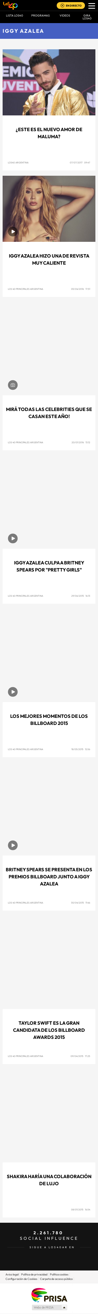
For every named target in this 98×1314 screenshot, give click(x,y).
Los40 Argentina (18, 162)
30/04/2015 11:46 (80, 902)
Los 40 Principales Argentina (25, 288)
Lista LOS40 (14, 15)
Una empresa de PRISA (49, 1294)
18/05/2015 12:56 (80, 749)
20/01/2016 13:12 (81, 442)
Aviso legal (12, 1274)
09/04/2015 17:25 (80, 1056)
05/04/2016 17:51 (80, 288)
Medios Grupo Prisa (49, 1307)
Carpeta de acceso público (56, 1279)
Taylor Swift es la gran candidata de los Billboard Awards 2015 (49, 1030)
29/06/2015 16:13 (80, 595)
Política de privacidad (34, 1274)
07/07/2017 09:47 (80, 162)
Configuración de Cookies (21, 1279)
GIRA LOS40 (87, 17)
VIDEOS (65, 15)
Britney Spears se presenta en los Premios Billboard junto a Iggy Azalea (49, 877)
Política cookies (59, 1274)
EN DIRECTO (74, 5)
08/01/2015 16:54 (80, 1209)
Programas (40, 15)
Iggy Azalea (23, 31)
